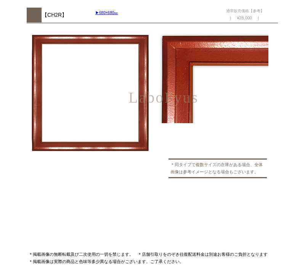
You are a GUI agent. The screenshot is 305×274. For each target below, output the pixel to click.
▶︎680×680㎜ (106, 13)
